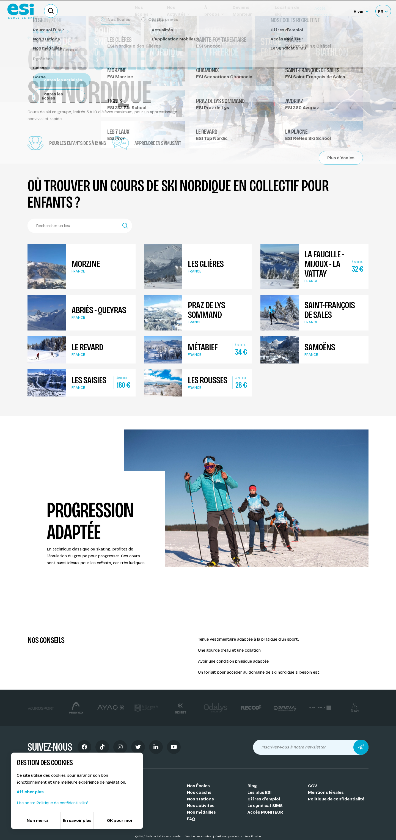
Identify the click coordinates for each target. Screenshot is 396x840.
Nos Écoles (198, 785)
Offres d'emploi (264, 799)
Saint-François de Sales (329, 310)
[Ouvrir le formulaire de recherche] (51, 11)
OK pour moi (119, 820)
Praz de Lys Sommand (206, 310)
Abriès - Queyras (99, 310)
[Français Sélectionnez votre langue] (383, 11)
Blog (252, 785)
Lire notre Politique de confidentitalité (52, 802)
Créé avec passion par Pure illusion (238, 836)
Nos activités (201, 805)
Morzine (86, 264)
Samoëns (319, 347)
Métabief (203, 347)
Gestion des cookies (198, 836)
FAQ (191, 818)
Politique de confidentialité (336, 799)
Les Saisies (89, 380)
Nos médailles (201, 812)
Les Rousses (207, 380)
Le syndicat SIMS (265, 805)
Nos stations (200, 799)
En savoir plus (77, 820)
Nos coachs (199, 792)
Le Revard (87, 347)
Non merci (37, 820)
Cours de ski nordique (53, 38)
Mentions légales (326, 792)
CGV (312, 785)
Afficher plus (30, 791)
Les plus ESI (259, 792)
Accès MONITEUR (265, 812)
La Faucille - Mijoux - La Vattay (324, 263)
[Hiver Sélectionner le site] (361, 11)
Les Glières (206, 264)
